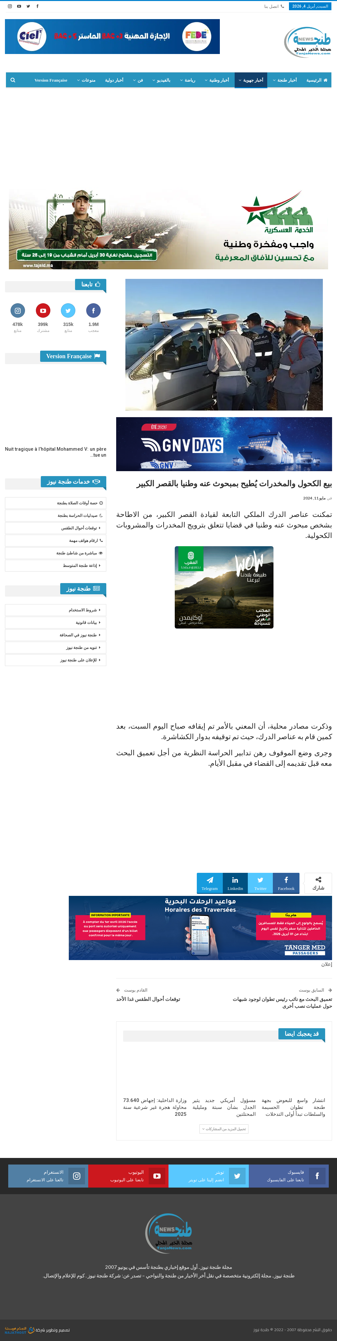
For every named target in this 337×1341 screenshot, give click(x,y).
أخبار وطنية (219, 80)
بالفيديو (163, 80)
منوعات (88, 80)
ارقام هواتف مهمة (86, 540)
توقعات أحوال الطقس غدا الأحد (148, 999)
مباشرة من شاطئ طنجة (79, 553)
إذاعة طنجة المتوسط (80, 565)
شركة (25, 1330)
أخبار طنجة (287, 80)
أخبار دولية (114, 80)
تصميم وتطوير (58, 1330)
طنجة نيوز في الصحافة (78, 635)
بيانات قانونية (86, 622)
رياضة (190, 80)
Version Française (51, 80)
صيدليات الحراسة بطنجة (80, 515)
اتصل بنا (274, 6)
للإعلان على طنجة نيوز (78, 660)
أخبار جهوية (253, 80)
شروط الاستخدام (83, 610)
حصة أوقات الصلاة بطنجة (80, 503)
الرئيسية (316, 80)
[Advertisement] (168, 138)
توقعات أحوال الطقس (79, 528)
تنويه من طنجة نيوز (81, 647)
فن (140, 80)
